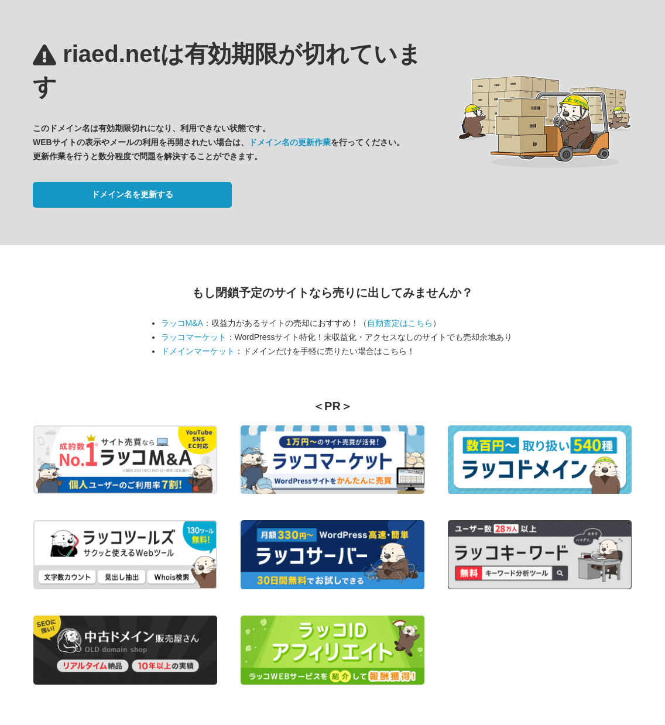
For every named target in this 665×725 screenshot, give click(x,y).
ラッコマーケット (194, 337)
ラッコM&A (182, 323)
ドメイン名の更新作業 (290, 142)
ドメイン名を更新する (132, 194)
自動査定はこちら (400, 323)
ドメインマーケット (198, 351)
